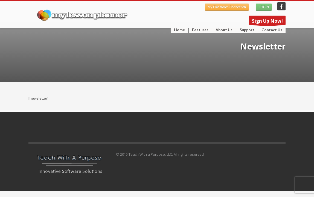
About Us (224, 30)
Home (179, 30)
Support (245, 30)
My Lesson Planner (281, 6)
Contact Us (271, 30)
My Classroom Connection (227, 7)
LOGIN (264, 7)
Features (198, 30)
